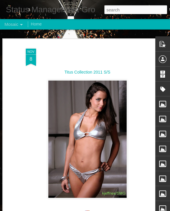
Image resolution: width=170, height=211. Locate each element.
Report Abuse (120, 208)
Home (36, 24)
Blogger (103, 208)
